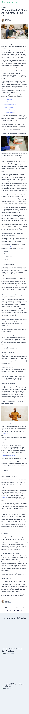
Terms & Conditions (14, 697)
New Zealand (11, 455)
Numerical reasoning (9, 102)
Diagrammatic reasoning (10, 104)
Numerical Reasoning (14, 668)
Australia (3, 455)
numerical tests (14, 479)
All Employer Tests (14, 684)
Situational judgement (9, 112)
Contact (14, 691)
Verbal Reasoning (14, 670)
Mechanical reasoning (9, 110)
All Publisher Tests (14, 686)
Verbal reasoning (8, 99)
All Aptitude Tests (14, 682)
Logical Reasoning (15, 675)
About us (14, 693)
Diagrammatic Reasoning (14, 673)
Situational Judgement (15, 677)
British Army (13, 246)
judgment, (4, 497)
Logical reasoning (8, 107)
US (19, 454)
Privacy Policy (15, 695)
